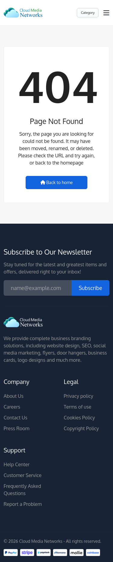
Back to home (56, 182)
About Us (14, 396)
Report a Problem (23, 504)
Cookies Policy (79, 418)
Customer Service (23, 475)
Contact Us (15, 418)
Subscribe (90, 288)
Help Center (17, 464)
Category (88, 12)
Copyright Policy (81, 428)
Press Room (16, 428)
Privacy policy (78, 396)
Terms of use (77, 407)
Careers (12, 407)
